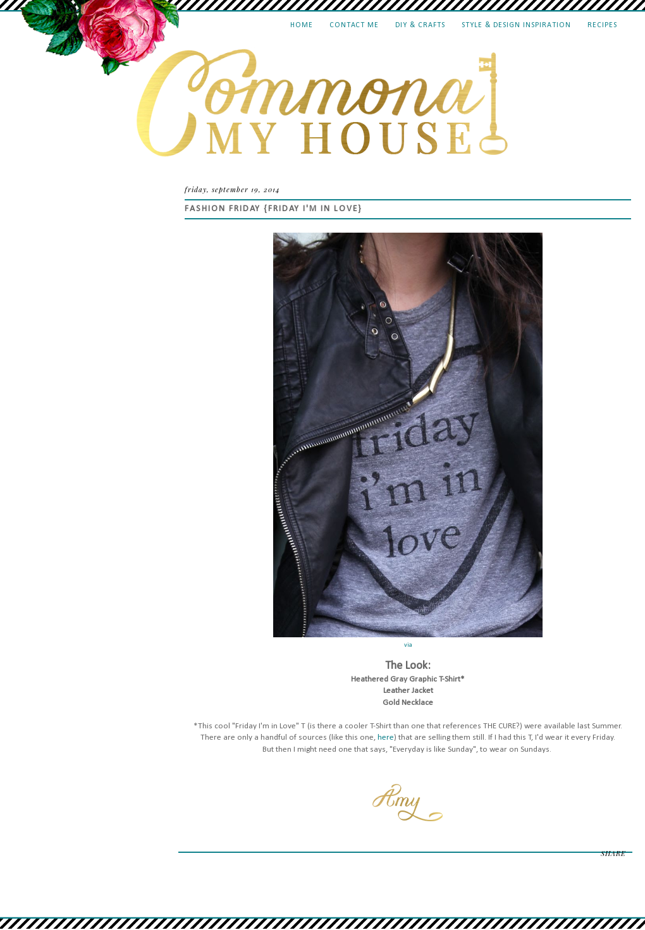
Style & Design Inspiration (516, 25)
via (408, 645)
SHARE (613, 853)
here (386, 737)
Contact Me (354, 25)
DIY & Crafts (420, 25)
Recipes (602, 25)
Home (301, 25)
